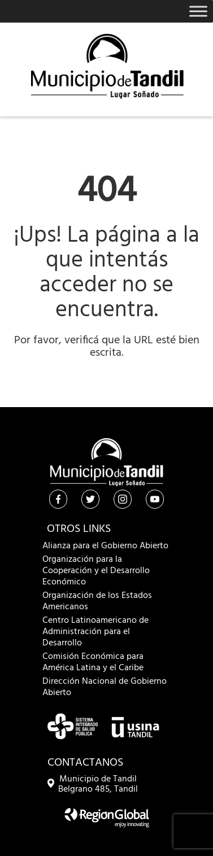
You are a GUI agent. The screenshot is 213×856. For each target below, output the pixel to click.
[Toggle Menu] (198, 11)
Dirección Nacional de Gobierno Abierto (104, 687)
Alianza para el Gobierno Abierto (105, 546)
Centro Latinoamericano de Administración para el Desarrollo (95, 632)
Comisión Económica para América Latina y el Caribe (93, 662)
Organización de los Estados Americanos (97, 601)
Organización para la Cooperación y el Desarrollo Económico (96, 571)
